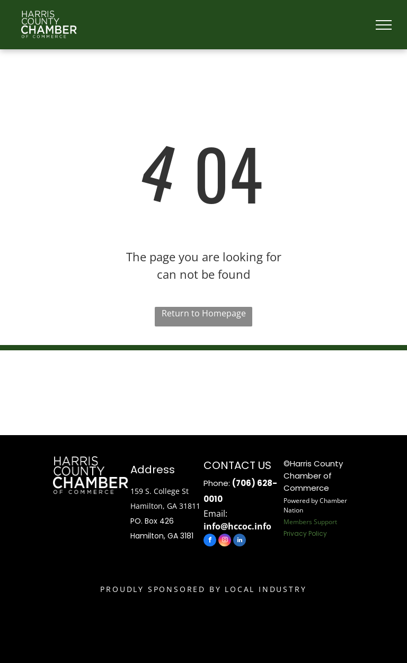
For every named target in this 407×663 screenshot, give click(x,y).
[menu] (383, 25)
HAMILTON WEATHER (203, 390)
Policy (317, 533)
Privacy (295, 533)
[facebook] (210, 541)
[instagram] (224, 541)
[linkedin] (239, 541)
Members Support (310, 521)
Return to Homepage (204, 313)
